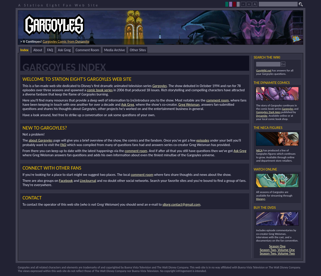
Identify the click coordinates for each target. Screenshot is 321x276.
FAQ (50, 50)
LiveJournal (88, 181)
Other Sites (138, 50)
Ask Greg (64, 50)
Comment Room (87, 50)
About (37, 50)
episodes (202, 140)
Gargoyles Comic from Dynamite (66, 41)
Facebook (66, 181)
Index (24, 50)
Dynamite (261, 115)
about (41, 140)
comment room (217, 100)
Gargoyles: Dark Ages (268, 112)
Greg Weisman (189, 104)
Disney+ (260, 199)
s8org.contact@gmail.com (181, 204)
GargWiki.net (263, 70)
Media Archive (114, 50)
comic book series (100, 90)
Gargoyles (159, 86)
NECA (259, 150)
